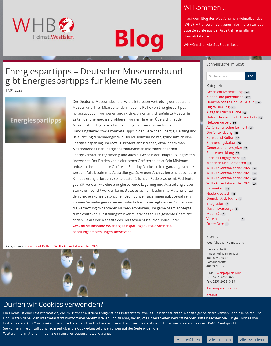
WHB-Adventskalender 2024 (228, 183)
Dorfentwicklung (219, 132)
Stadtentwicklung (220, 152)
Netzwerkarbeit (218, 122)
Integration (215, 203)
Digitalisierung (218, 107)
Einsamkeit (215, 188)
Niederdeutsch (218, 193)
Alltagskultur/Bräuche (223, 112)
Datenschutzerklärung (92, 333)
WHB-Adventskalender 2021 (228, 173)
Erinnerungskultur (221, 142)
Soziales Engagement (223, 157)
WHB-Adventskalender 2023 (228, 178)
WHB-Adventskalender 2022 (76, 246)
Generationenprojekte (224, 147)
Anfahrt (211, 295)
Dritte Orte (215, 223)
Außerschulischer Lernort (226, 127)
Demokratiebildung (221, 198)
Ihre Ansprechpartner (221, 288)
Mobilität (213, 213)
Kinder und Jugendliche (224, 97)
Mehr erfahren (188, 339)
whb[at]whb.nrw (229, 273)
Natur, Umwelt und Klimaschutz (231, 117)
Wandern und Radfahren (226, 163)
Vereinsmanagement (223, 218)
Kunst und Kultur (38, 246)
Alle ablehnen (220, 339)
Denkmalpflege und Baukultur (230, 102)
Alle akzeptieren (252, 339)
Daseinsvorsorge (220, 208)
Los (250, 76)
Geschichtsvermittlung (224, 91)
